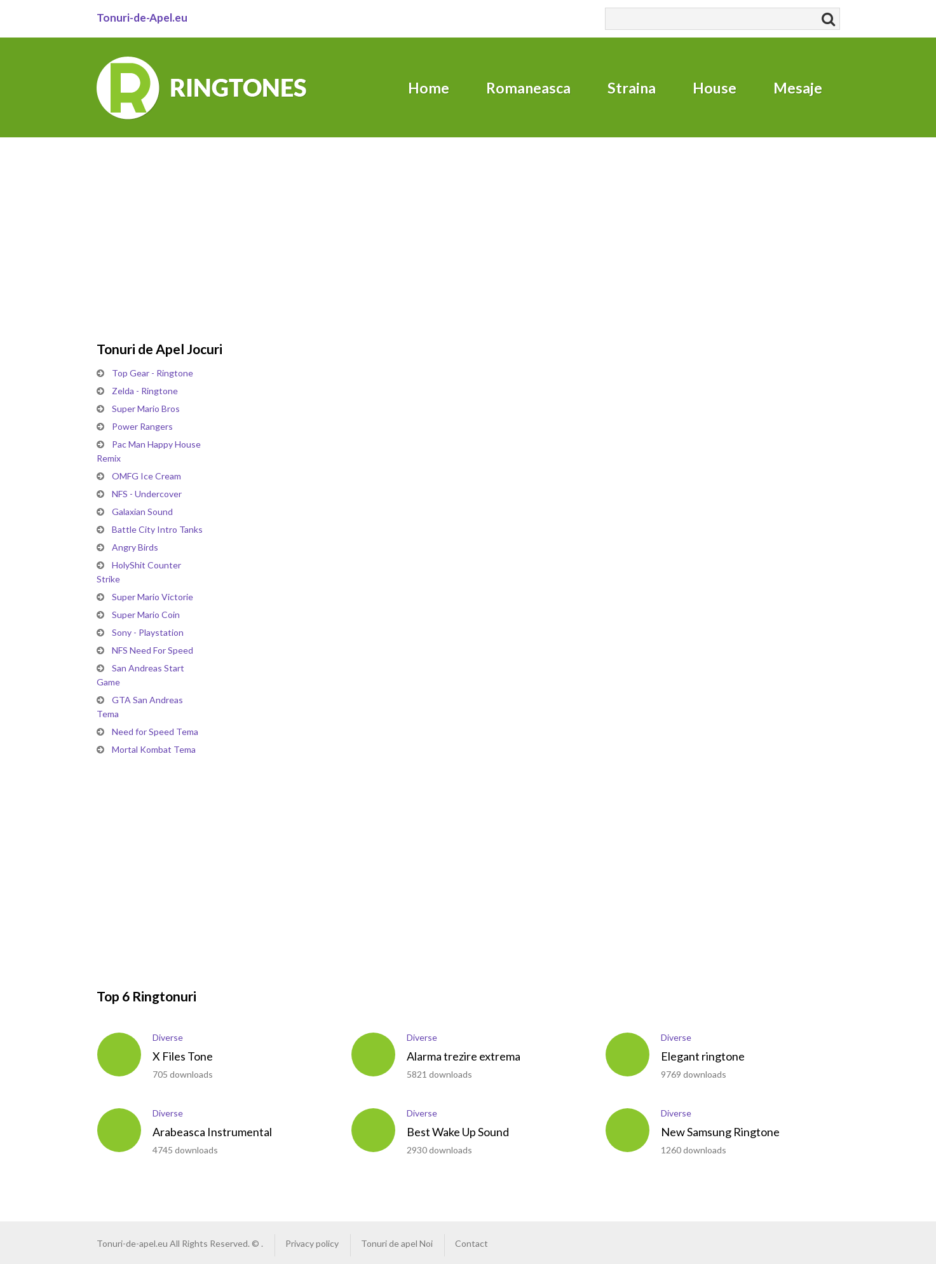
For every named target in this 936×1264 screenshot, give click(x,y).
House (714, 87)
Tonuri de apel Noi (397, 1243)
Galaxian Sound (142, 511)
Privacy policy (312, 1243)
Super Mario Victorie (152, 596)
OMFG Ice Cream (146, 476)
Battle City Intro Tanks (157, 529)
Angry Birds (135, 547)
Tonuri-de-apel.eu (132, 1243)
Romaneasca (528, 87)
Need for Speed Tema (155, 731)
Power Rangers (142, 426)
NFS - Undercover (147, 493)
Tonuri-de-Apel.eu (142, 17)
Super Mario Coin (146, 614)
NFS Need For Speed (152, 650)
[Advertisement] (192, 217)
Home (428, 87)
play (119, 1054)
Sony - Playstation (148, 632)
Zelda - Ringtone (145, 390)
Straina (632, 87)
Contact (471, 1243)
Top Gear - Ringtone (152, 373)
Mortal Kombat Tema (154, 749)
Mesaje (798, 87)
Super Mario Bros (146, 408)
